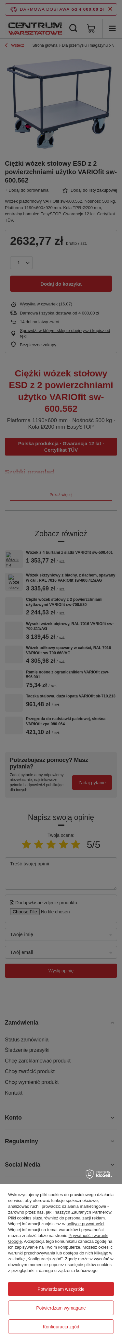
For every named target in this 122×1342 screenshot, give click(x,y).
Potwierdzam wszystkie (61, 1289)
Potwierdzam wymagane (61, 1308)
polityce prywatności (85, 1223)
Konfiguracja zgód (61, 1326)
